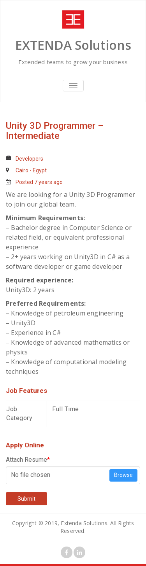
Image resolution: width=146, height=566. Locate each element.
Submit (26, 499)
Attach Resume (28, 459)
